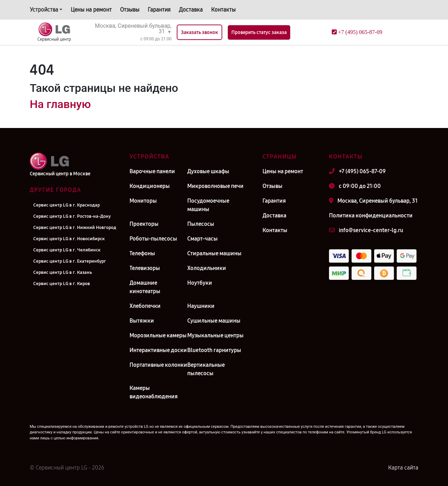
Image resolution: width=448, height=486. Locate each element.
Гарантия (159, 9)
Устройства (44, 9)
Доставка (191, 9)
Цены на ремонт (91, 9)
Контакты (223, 9)
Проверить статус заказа (259, 32)
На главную (60, 104)
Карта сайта (403, 467)
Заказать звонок (199, 32)
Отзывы (129, 9)
